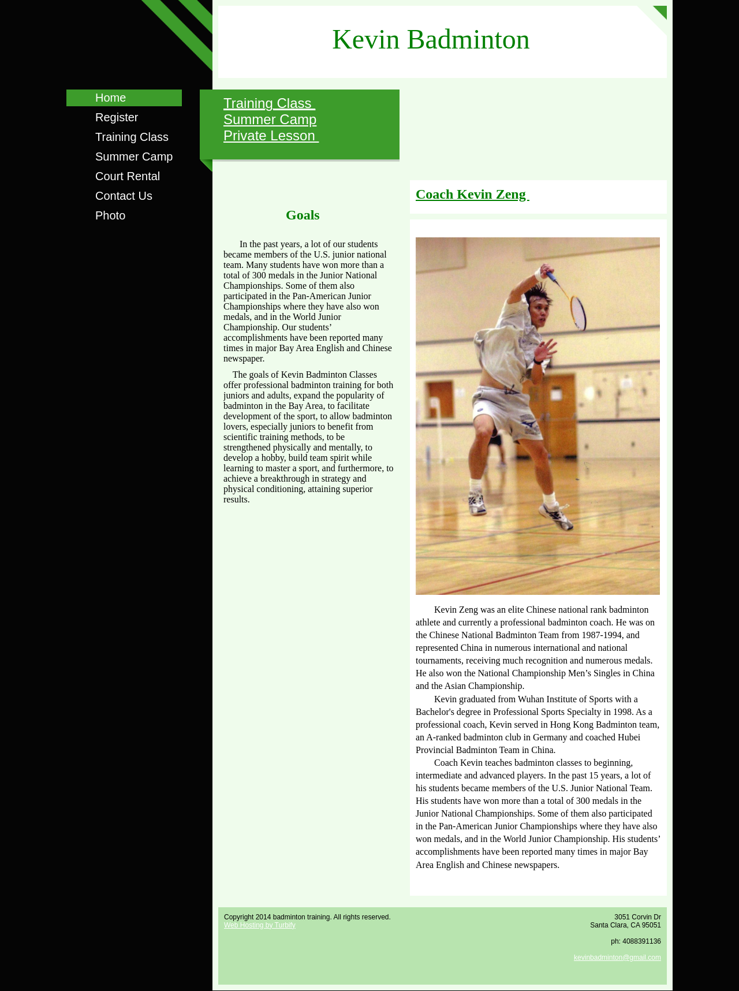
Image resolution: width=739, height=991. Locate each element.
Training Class (132, 137)
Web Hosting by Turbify (260, 925)
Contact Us (123, 195)
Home (110, 97)
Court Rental (127, 176)
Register (116, 117)
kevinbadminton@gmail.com (617, 957)
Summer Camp (134, 156)
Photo (110, 215)
